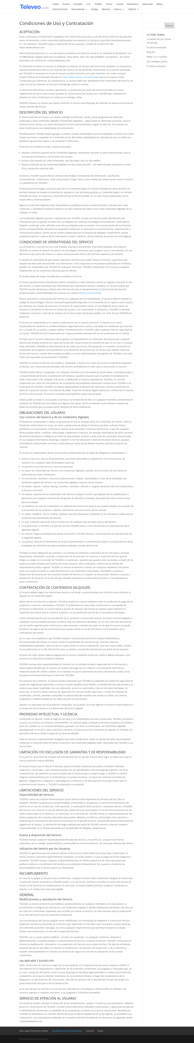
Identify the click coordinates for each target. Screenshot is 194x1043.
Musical (106, 9)
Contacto (90, 1030)
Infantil (132, 9)
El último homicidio (156, 47)
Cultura (117, 9)
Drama (66, 4)
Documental (78, 9)
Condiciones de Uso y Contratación (67, 1030)
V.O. (88, 4)
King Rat (151, 52)
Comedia (77, 4)
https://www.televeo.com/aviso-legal (80, 77)
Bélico (160, 4)
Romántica (132, 4)
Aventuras (147, 4)
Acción (119, 4)
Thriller (98, 4)
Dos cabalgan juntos (157, 61)
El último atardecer (156, 66)
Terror (109, 4)
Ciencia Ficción (60, 9)
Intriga (94, 9)
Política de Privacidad (90, 292)
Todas (55, 4)
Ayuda (100, 1030)
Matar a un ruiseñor (157, 56)
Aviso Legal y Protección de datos (33, 1030)
